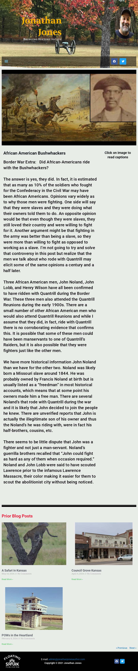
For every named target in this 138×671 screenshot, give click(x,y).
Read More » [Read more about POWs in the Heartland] (7, 644)
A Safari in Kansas (14, 570)
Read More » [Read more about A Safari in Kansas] (7, 579)
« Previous (121, 647)
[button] (6, 61)
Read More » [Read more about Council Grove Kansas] (77, 579)
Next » (132, 647)
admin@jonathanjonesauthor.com (67, 659)
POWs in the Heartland (17, 635)
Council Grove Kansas (86, 570)
